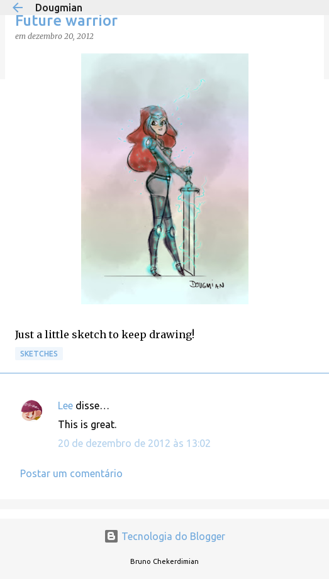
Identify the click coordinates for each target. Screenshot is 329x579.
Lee (65, 405)
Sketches (39, 354)
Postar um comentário (71, 473)
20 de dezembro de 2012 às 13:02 (134, 443)
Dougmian (58, 7)
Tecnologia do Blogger (164, 536)
